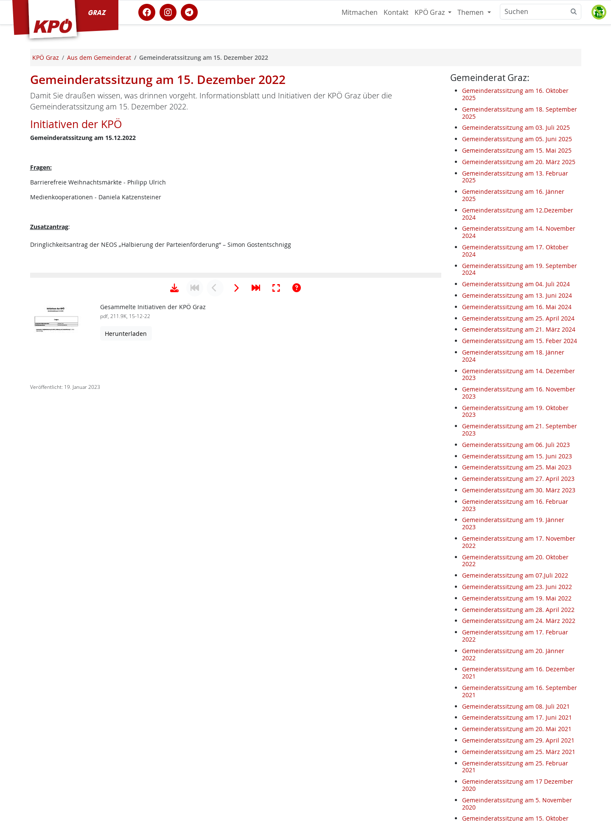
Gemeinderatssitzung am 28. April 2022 (518, 610)
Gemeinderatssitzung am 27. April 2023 (518, 479)
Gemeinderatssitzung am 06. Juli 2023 (516, 445)
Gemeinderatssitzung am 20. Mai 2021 (517, 729)
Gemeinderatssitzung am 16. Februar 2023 (515, 505)
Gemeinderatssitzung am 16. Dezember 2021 (518, 672)
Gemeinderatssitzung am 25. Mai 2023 (517, 467)
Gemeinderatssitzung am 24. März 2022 (518, 621)
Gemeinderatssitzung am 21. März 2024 (518, 329)
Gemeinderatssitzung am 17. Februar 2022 (515, 635)
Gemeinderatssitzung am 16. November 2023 (518, 392)
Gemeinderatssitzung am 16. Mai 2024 (517, 307)
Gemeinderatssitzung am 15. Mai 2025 (517, 150)
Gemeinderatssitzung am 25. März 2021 (518, 752)
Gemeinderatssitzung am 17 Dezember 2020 (517, 785)
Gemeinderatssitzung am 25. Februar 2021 (515, 766)
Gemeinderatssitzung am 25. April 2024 (518, 318)
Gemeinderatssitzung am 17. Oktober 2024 (515, 250)
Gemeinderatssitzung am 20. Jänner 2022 (513, 654)
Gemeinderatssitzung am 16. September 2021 (519, 691)
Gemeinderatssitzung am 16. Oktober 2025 (515, 94)
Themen (471, 12)
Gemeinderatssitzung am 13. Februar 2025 (515, 176)
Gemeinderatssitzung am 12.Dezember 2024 (517, 213)
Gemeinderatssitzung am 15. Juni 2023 (517, 456)
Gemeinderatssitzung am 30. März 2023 (518, 490)
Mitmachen (360, 12)
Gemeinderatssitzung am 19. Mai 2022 (517, 598)
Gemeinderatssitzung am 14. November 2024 (518, 232)
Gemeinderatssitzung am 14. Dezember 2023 (518, 374)
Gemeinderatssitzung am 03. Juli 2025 (516, 127)
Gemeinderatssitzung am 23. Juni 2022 (517, 587)
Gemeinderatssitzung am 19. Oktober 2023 (515, 411)
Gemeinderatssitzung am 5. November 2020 (517, 803)
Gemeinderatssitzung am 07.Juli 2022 (515, 575)
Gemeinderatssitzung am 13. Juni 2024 (517, 295)
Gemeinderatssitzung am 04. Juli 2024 (516, 284)
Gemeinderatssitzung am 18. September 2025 (519, 112)
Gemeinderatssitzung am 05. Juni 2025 (517, 139)
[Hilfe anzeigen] (296, 553)
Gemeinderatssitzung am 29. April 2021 (518, 740)
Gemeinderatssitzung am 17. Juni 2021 (517, 717)
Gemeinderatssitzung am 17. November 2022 (518, 542)
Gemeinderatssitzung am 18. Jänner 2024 (513, 355)
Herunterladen (126, 599)
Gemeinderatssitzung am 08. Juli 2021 (516, 706)
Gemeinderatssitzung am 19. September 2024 (519, 269)
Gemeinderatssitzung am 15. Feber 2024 (519, 341)
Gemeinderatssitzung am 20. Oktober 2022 (515, 560)
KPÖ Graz (430, 12)
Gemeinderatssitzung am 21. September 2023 (519, 429)
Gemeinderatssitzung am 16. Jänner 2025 (513, 195)
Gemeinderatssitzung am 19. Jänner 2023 (513, 523)
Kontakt (396, 12)
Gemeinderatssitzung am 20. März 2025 (518, 162)
